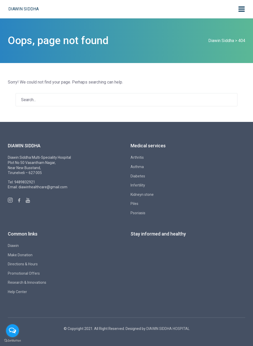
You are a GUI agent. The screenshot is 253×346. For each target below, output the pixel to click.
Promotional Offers (24, 273)
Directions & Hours (23, 264)
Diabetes (138, 176)
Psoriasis (138, 213)
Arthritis (137, 157)
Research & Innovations (27, 282)
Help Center (17, 292)
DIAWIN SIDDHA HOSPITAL (168, 329)
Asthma (137, 167)
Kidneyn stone (142, 194)
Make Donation (20, 255)
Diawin (13, 246)
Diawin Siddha (23, 8)
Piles (134, 204)
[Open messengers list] (12, 330)
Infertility (138, 185)
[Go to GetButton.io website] (12, 340)
